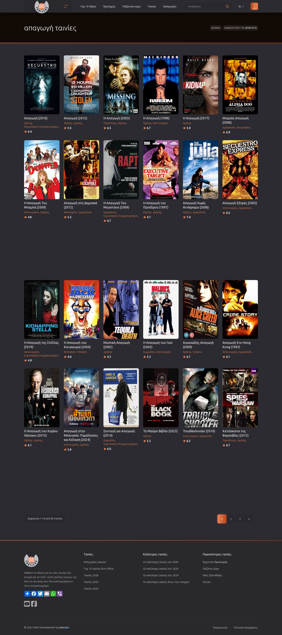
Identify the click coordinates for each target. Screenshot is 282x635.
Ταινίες (152, 6)
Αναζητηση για (240, 27)
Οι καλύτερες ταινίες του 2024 (160, 575)
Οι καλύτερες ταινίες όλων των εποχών (166, 582)
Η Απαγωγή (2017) (196, 118)
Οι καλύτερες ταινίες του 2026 (160, 562)
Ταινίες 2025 (91, 582)
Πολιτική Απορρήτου (246, 627)
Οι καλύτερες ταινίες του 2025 (160, 568)
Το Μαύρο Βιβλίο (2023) (160, 431)
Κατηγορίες (169, 6)
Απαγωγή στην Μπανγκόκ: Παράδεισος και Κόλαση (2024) (81, 435)
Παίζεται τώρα (211, 568)
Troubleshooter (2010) (199, 431)
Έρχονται (215, 562)
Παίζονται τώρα (131, 6)
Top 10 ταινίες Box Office (98, 568)
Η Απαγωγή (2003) (116, 118)
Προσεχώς (109, 6)
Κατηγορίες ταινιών (95, 562)
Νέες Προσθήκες (212, 575)
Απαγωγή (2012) (75, 118)
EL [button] (241, 6)
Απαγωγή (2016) (35, 118)
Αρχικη (215, 27)
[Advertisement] (141, 250)
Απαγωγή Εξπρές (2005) (239, 203)
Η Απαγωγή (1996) (156, 118)
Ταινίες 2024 (91, 588)
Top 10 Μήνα (88, 6)
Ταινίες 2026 (91, 575)
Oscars (207, 582)
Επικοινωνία (220, 627)
